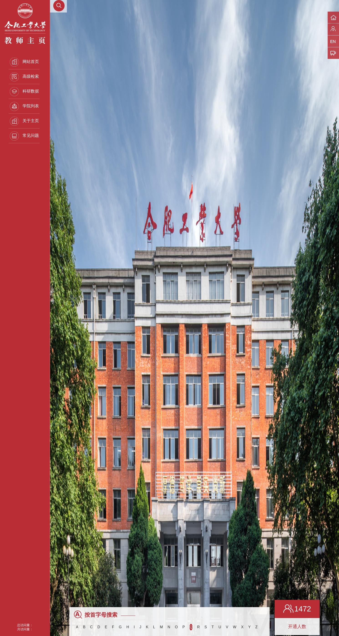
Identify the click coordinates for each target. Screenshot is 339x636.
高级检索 (24, 76)
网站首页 (24, 62)
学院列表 (24, 106)
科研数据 (24, 91)
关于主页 (24, 121)
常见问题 (24, 136)
